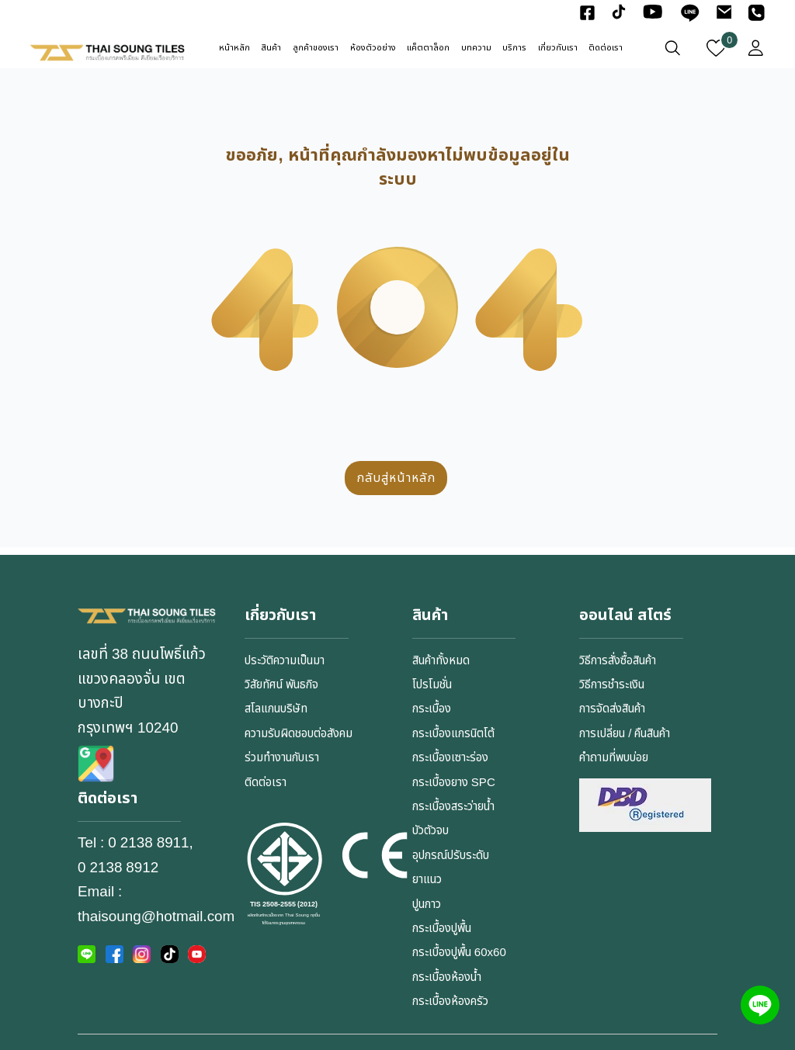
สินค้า (271, 48)
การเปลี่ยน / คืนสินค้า (624, 734)
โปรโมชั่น (432, 685)
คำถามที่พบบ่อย (613, 758)
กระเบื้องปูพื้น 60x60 (459, 953)
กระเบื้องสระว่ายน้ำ (453, 807)
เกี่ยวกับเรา (558, 48)
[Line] (760, 1005)
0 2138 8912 (118, 867)
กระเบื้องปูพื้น (441, 928)
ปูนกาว (426, 904)
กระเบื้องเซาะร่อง (450, 758)
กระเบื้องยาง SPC (453, 783)
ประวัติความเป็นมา (285, 661)
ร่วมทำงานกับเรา (282, 758)
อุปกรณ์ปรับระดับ (450, 856)
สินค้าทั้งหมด (441, 661)
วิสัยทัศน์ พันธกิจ (281, 685)
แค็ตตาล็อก (428, 48)
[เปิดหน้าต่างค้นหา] (673, 48)
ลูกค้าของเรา (315, 48)
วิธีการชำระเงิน (611, 685)
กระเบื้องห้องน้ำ (446, 977)
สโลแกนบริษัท (276, 709)
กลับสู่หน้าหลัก (396, 478)
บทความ (476, 48)
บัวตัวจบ (430, 831)
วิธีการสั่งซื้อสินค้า (617, 661)
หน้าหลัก (234, 48)
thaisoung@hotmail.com (156, 916)
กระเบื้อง (431, 709)
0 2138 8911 (148, 843)
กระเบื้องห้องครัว (450, 1001)
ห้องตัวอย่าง (373, 48)
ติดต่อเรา (605, 48)
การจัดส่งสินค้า (612, 709)
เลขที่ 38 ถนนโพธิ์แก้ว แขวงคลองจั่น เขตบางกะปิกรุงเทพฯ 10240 (142, 690)
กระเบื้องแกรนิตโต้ (453, 734)
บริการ (514, 48)
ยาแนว (427, 880)
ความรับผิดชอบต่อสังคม (298, 734)
